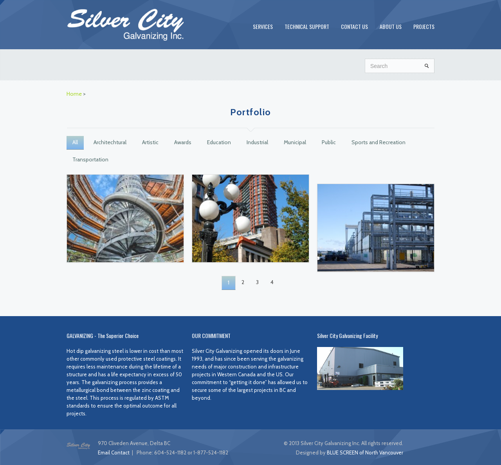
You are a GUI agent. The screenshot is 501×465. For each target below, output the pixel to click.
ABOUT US (391, 26)
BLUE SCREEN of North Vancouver (365, 452)
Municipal (295, 142)
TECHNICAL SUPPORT (307, 26)
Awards (182, 142)
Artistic (150, 142)
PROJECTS (423, 26)
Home (74, 93)
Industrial (257, 142)
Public (329, 142)
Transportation (90, 159)
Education (219, 142)
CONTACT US (354, 26)
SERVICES (263, 26)
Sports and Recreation (378, 142)
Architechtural (110, 142)
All (75, 142)
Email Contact (114, 452)
